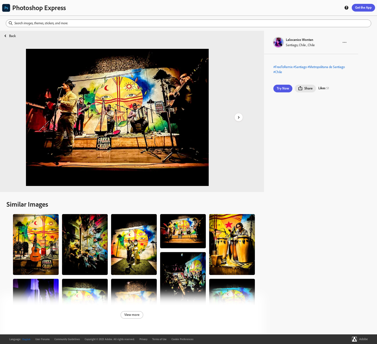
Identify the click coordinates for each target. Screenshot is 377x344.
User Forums (42, 339)
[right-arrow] (239, 117)
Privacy (143, 339)
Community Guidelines (67, 339)
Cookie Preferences (182, 339)
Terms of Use (159, 339)
